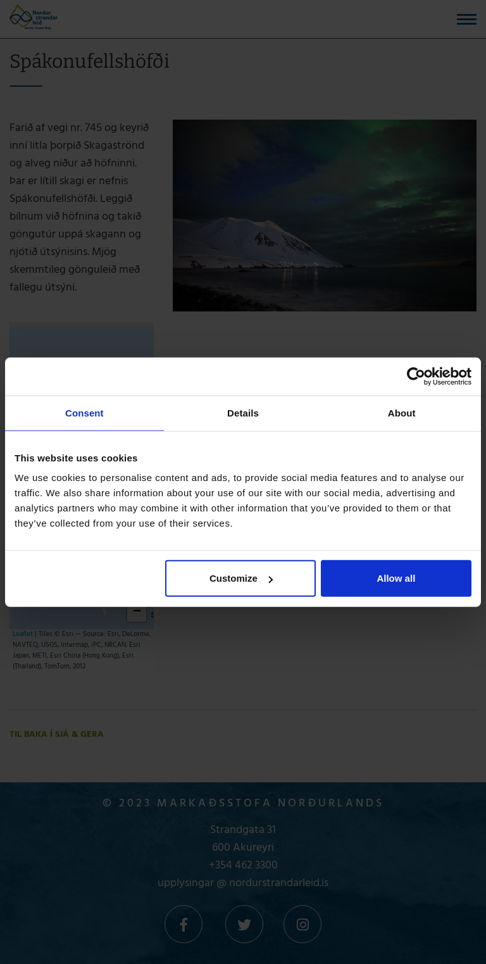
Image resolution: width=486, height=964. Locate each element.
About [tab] (402, 412)
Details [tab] (243, 412)
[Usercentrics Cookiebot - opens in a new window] (416, 375)
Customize (241, 578)
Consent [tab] (84, 412)
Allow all (396, 578)
